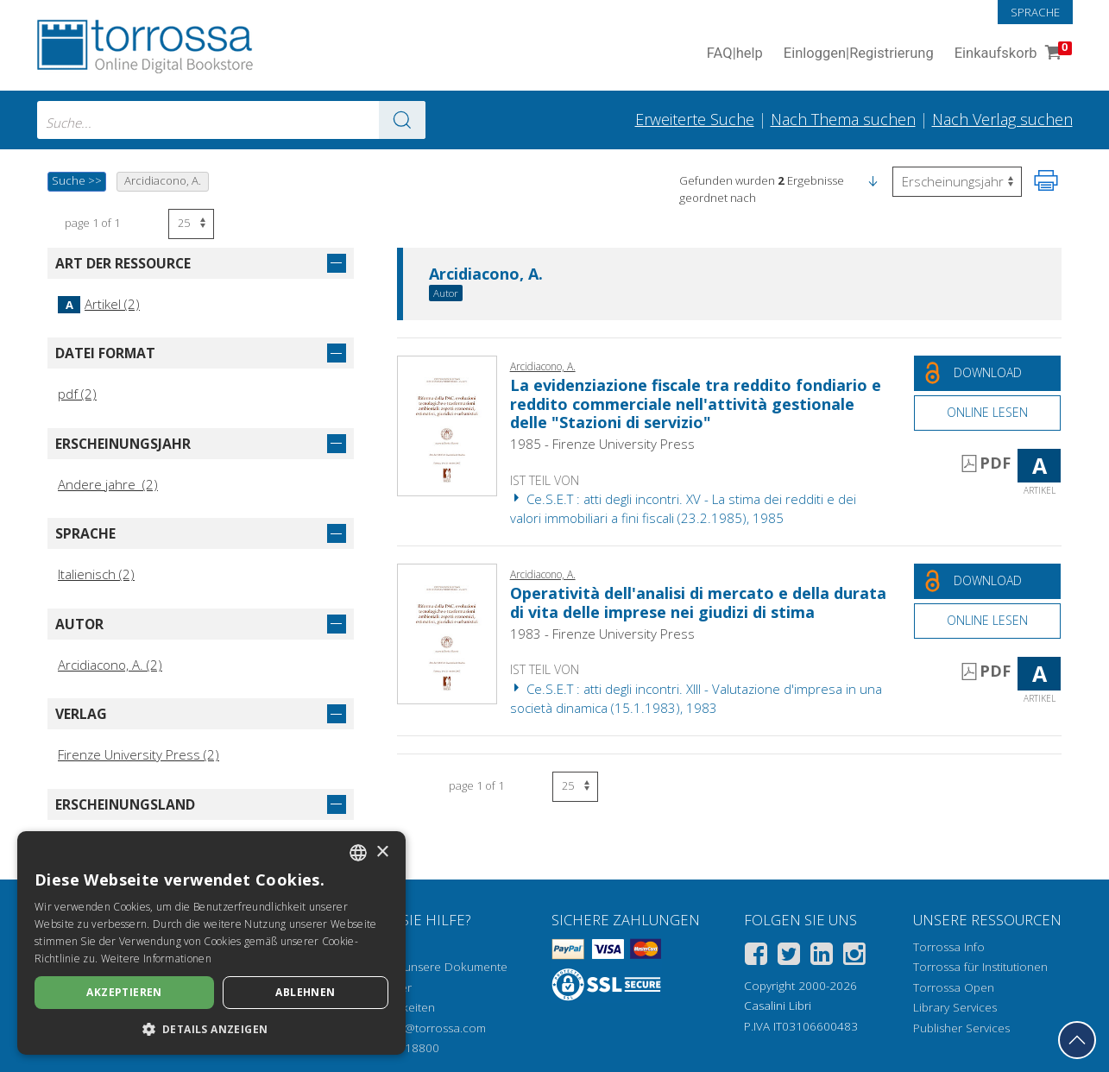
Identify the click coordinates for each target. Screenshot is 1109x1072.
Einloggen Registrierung (859, 54)
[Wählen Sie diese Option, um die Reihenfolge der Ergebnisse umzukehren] (957, 182)
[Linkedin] (821, 956)
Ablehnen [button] (305, 992)
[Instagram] (854, 956)
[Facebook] (756, 956)
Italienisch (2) (96, 574)
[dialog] (211, 943)
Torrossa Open (953, 987)
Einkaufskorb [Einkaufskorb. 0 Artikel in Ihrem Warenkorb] (1011, 54)
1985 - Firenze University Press (602, 443)
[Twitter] (788, 956)
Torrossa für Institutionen (980, 966)
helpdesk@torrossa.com (421, 1028)
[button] (872, 180)
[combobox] (231, 120)
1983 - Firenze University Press (602, 633)
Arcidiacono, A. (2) (110, 664)
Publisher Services (961, 1028)
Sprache (1035, 12)
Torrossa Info (949, 947)
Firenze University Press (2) (138, 754)
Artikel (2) (99, 303)
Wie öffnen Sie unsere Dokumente (414, 966)
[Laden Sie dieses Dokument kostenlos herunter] (987, 373)
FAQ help (735, 54)
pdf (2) (77, 393)
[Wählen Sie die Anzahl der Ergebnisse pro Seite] (191, 224)
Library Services (955, 1007)
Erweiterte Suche (694, 119)
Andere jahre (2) (108, 484)
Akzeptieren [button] (123, 992)
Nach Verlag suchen (1002, 119)
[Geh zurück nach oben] (1077, 1040)
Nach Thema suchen (843, 119)
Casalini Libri (777, 1005)
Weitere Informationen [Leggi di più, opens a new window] (156, 958)
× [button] (381, 852)
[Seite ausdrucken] (1046, 180)
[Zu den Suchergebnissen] (402, 120)
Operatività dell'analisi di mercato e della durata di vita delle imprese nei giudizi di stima (698, 602)
